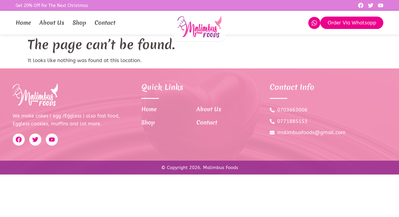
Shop (79, 23)
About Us (51, 23)
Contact (105, 23)
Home (23, 23)
